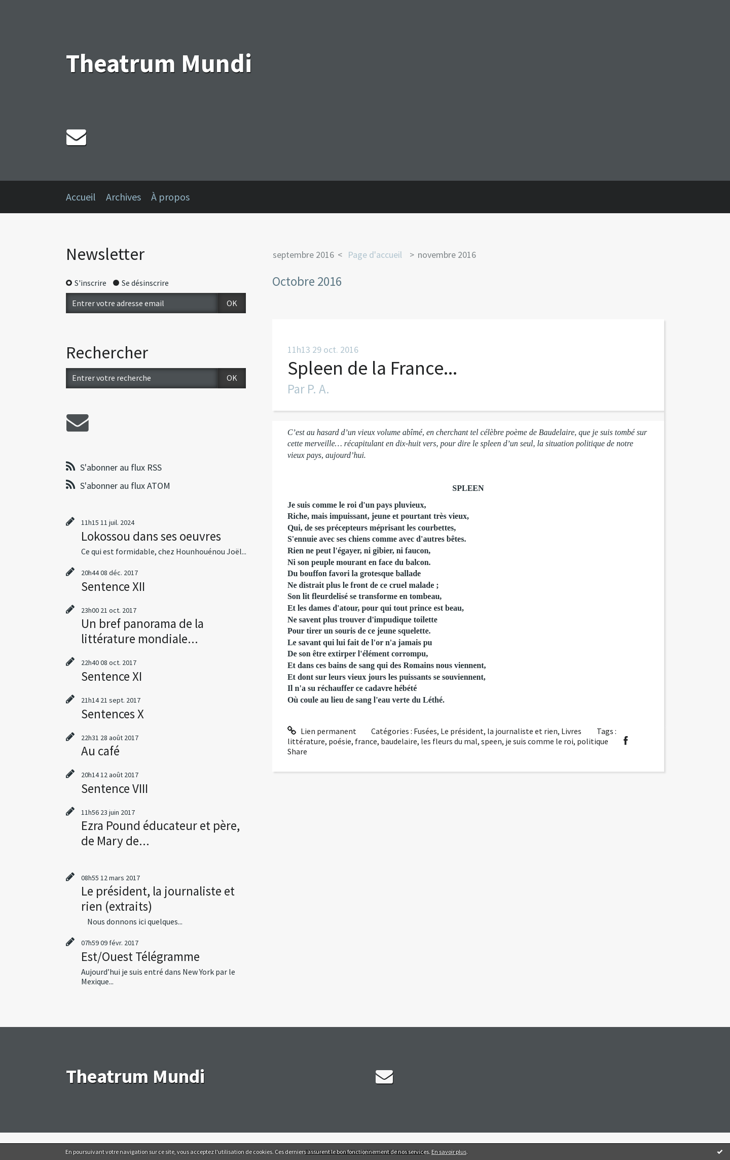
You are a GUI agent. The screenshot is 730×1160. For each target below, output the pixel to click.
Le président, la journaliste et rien (499, 731)
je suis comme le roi (539, 741)
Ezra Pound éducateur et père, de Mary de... (160, 833)
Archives (123, 196)
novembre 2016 (447, 254)
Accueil (81, 196)
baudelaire (399, 741)
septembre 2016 (303, 254)
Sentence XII (113, 586)
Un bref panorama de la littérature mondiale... (142, 631)
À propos (170, 196)
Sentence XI (111, 676)
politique (592, 741)
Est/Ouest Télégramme (140, 956)
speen (491, 741)
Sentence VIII (114, 788)
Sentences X (112, 714)
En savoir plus (448, 1151)
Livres (571, 731)
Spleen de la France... (372, 368)
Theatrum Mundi (159, 63)
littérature (306, 741)
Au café (100, 751)
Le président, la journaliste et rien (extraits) (158, 898)
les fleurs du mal (449, 741)
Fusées (425, 731)
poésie (339, 741)
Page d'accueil (375, 254)
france (366, 741)
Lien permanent (321, 731)
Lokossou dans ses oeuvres (151, 536)
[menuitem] (86, 197)
